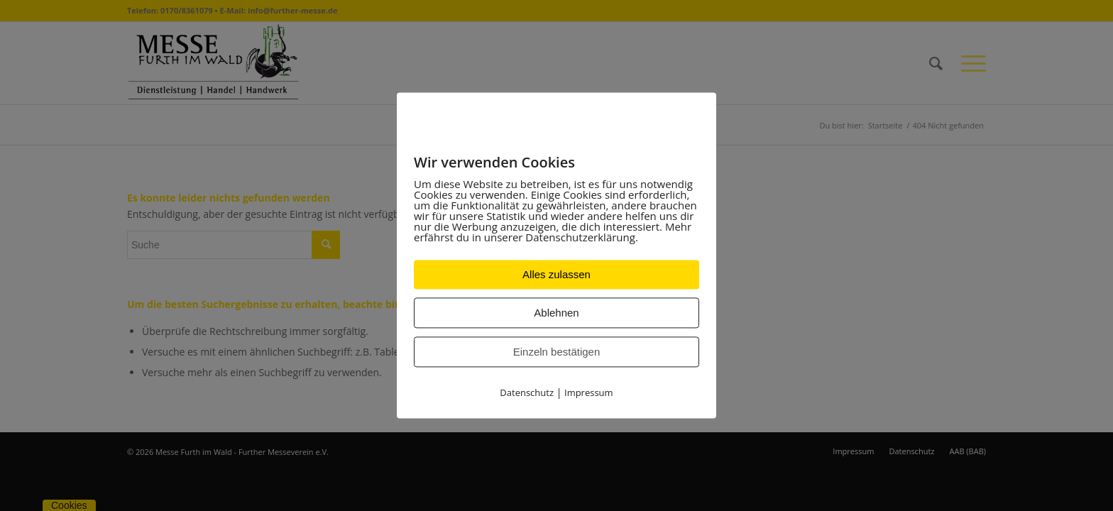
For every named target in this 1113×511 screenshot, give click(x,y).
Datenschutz (527, 393)
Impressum (588, 393)
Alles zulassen (556, 275)
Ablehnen (556, 313)
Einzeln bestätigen (557, 352)
